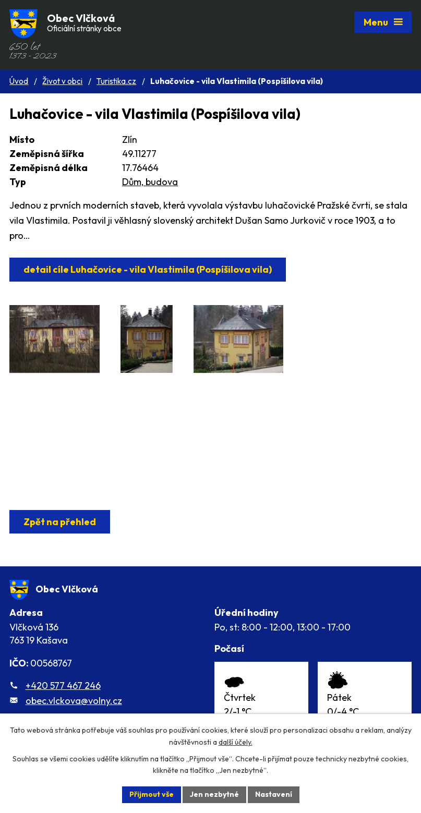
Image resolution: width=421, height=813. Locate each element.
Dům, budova (150, 182)
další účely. (235, 742)
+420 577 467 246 (63, 685)
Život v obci (62, 81)
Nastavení (273, 794)
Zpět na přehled (59, 522)
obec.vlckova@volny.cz (74, 701)
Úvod (18, 81)
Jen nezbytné (214, 794)
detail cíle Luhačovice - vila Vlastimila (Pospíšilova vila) (147, 269)
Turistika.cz (116, 81)
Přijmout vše (151, 794)
